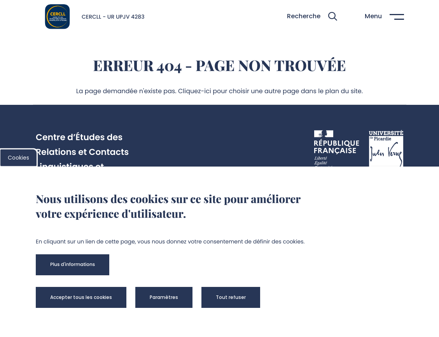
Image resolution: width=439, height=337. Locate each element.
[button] (312, 16)
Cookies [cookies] (18, 158)
